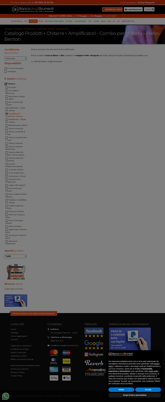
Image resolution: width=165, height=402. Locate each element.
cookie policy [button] (153, 371)
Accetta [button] (148, 390)
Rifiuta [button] (121, 390)
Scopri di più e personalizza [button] (134, 395)
